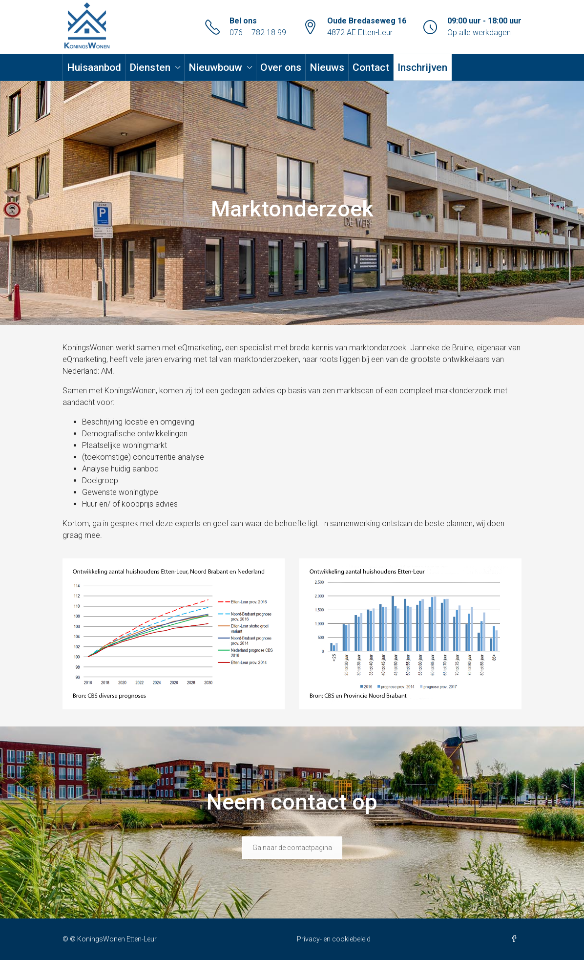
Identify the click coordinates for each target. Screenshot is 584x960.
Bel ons (243, 20)
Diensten (149, 67)
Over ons (280, 67)
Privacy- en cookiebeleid (334, 939)
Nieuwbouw (215, 67)
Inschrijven (422, 67)
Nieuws (327, 67)
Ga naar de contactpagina (292, 848)
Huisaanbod (94, 67)
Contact (371, 67)
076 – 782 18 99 (257, 32)
